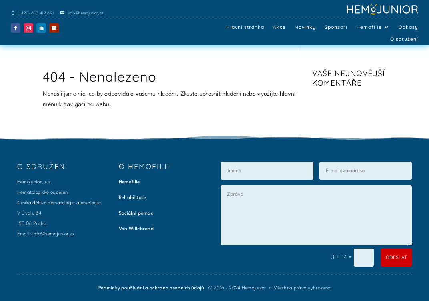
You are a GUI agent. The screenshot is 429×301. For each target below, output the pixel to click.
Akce (279, 27)
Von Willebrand (136, 229)
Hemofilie (369, 27)
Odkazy (408, 27)
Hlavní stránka (245, 27)
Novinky (305, 27)
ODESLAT (396, 257)
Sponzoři (336, 27)
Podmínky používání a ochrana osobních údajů (152, 288)
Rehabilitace (132, 197)
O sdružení (404, 39)
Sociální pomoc (136, 213)
